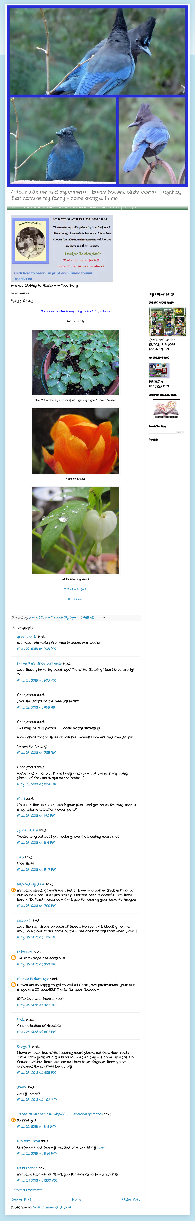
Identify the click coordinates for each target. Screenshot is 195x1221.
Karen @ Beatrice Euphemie (39, 663)
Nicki (20, 1019)
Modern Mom (28, 1141)
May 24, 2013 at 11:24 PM (37, 1099)
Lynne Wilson (27, 830)
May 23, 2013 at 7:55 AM (36, 753)
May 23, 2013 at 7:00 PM (36, 906)
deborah (24, 920)
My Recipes (129, 208)
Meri (21, 799)
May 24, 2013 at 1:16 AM (36, 937)
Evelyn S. (23, 1046)
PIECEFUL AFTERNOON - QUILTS (37, 208)
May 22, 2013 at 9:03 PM (36, 649)
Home (12, 208)
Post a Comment (28, 1190)
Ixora (101, 1147)
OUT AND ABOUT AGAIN (72, 208)
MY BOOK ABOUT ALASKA (104, 208)
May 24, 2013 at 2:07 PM (36, 1032)
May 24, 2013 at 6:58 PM (36, 1073)
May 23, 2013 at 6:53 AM (36, 707)
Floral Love (75, 599)
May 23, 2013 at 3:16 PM (36, 843)
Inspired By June (30, 884)
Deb (20, 857)
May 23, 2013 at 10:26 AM (37, 784)
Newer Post (21, 1199)
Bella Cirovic (27, 1168)
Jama (21, 1087)
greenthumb (26, 636)
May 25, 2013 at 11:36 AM (37, 1153)
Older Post (131, 1199)
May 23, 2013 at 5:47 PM (36, 870)
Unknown (24, 952)
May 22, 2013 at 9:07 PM (36, 680)
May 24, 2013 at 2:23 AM (36, 964)
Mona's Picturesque (33, 979)
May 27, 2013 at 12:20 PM (37, 1180)
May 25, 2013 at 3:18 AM (36, 1126)
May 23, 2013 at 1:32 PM (36, 816)
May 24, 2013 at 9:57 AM (36, 1005)
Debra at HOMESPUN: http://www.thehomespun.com (60, 1114)
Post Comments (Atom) (52, 1207)
